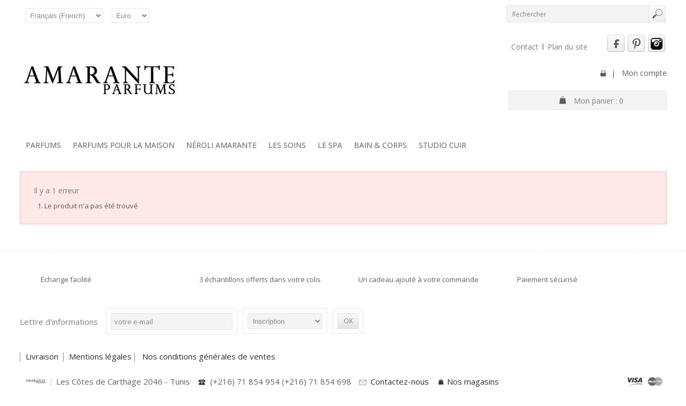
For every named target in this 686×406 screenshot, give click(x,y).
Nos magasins (473, 381)
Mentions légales (100, 356)
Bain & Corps (380, 145)
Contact (524, 47)
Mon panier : (598, 101)
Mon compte (644, 73)
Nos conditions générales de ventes (210, 356)
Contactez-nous (400, 381)
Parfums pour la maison (123, 145)
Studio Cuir (442, 145)
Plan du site (568, 47)
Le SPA (330, 145)
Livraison (43, 356)
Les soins (287, 145)
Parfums (43, 145)
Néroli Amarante (221, 145)
